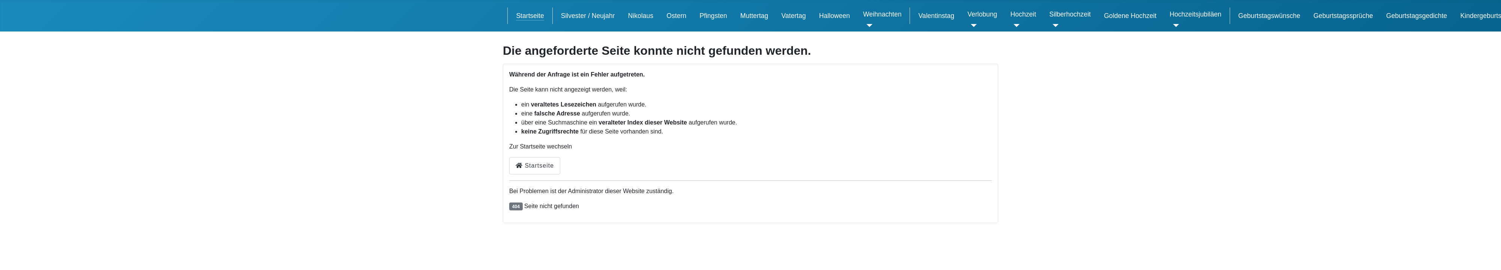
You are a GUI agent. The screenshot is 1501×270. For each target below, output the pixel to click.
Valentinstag (936, 16)
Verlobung (982, 14)
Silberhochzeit (1070, 14)
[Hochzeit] (1015, 25)
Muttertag (754, 16)
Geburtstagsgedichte (1416, 16)
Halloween (834, 16)
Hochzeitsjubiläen (1195, 14)
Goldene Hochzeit (1130, 16)
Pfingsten (713, 16)
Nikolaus (640, 16)
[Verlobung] (972, 25)
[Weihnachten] (867, 25)
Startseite (530, 16)
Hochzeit (1023, 14)
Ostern (676, 16)
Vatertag (793, 16)
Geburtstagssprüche (1343, 16)
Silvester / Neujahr (588, 16)
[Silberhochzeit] (1054, 25)
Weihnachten (882, 14)
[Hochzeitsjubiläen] (1174, 25)
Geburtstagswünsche (1269, 16)
